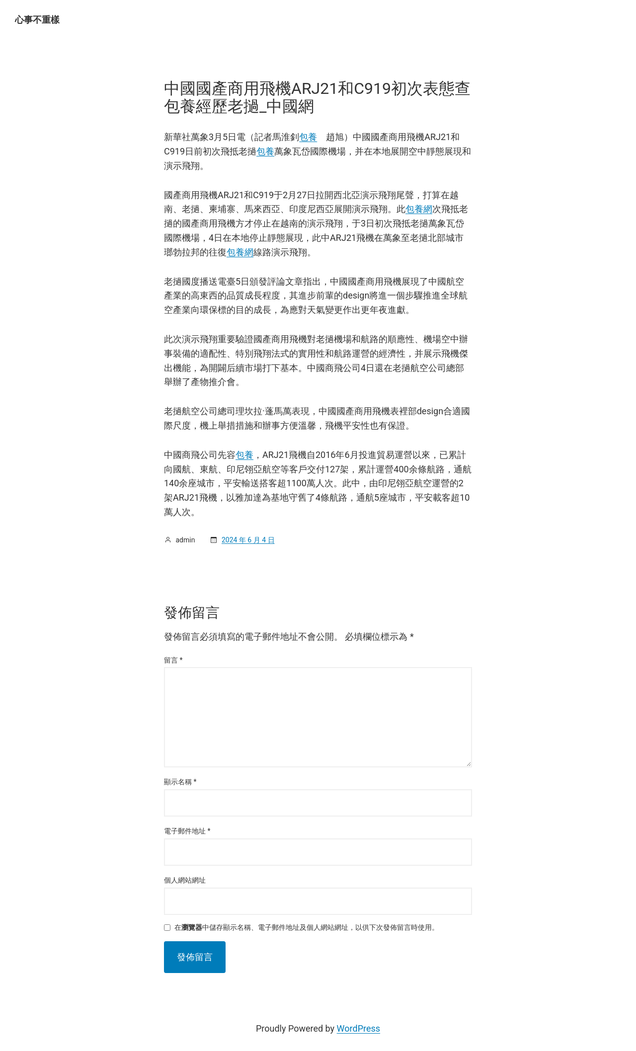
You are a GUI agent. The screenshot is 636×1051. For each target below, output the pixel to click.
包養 (308, 137)
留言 (173, 660)
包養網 (418, 209)
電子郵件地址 (187, 831)
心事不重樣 (37, 19)
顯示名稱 (180, 782)
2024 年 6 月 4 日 (248, 540)
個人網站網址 (185, 880)
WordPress (358, 1028)
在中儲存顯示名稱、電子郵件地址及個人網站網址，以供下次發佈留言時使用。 (306, 927)
